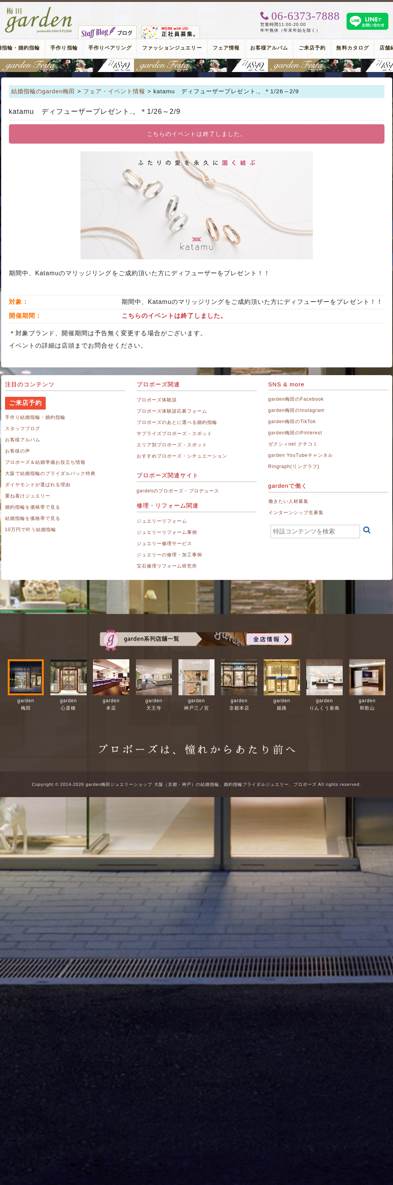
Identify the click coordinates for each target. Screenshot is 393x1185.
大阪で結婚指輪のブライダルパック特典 (50, 473)
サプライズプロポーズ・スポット (175, 433)
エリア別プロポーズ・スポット (172, 445)
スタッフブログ (22, 428)
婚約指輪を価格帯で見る (33, 507)
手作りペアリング (110, 48)
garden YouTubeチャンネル (300, 455)
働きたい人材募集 (288, 501)
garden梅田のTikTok (292, 421)
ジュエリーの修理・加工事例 (170, 554)
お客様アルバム (269, 48)
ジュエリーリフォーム (162, 521)
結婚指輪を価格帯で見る (33, 518)
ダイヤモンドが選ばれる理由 (38, 484)
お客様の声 (17, 451)
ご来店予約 (312, 48)
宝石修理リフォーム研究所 (167, 566)
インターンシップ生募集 (296, 512)
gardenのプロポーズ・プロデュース (178, 491)
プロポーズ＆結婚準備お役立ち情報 (45, 462)
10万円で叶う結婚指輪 (31, 529)
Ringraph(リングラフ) (293, 466)
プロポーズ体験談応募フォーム (172, 411)
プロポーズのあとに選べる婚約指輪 (177, 422)
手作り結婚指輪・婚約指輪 (35, 417)
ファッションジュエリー (172, 48)
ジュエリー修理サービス (164, 543)
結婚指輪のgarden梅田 (43, 91)
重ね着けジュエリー (27, 496)
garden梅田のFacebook (296, 399)
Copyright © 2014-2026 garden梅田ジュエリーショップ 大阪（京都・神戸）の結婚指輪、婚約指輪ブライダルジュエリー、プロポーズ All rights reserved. (196, 784)
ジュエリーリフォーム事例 (167, 532)
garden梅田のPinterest (295, 433)
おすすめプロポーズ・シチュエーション (182, 456)
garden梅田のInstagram (296, 410)
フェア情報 (226, 48)
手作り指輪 (63, 48)
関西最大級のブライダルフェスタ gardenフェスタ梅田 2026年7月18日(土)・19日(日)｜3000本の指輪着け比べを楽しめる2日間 (196, 65)
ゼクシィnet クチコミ (293, 444)
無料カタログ (352, 48)
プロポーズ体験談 (157, 400)
